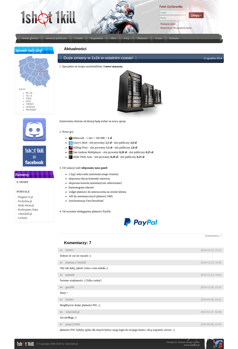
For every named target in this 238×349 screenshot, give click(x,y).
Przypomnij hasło (183, 27)
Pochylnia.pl (25, 201)
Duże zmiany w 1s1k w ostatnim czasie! (98, 58)
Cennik (79, 38)
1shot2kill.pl (25, 213)
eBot (113, 38)
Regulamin (96, 38)
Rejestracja (166, 27)
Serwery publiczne (56, 38)
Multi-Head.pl (26, 205)
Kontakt (174, 38)
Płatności (142, 38)
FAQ (126, 38)
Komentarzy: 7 (213, 235)
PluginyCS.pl (25, 197)
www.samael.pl (192, 344)
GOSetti (22, 218)
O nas (158, 38)
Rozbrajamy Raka (28, 209)
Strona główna (30, 38)
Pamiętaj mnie (168, 23)
